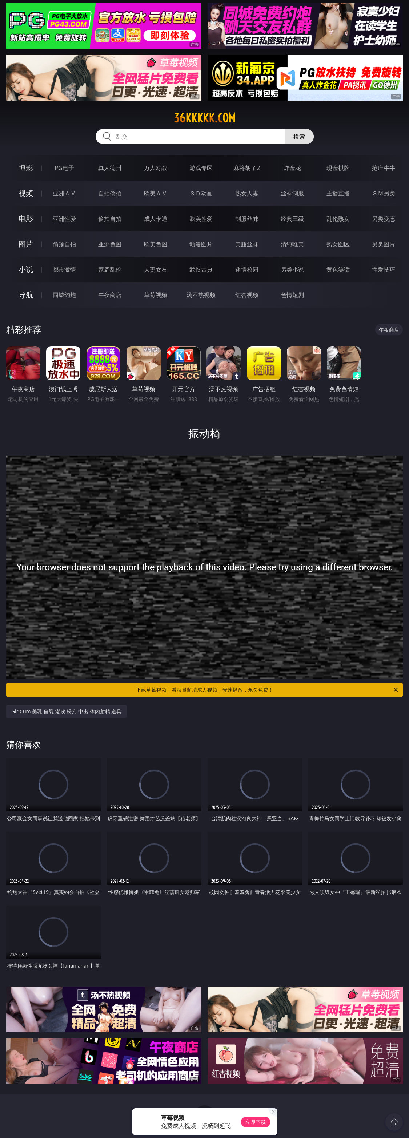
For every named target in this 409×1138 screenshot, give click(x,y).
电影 (26, 218)
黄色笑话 (338, 270)
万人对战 (155, 168)
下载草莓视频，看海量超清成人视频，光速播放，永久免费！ (268, 689)
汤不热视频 (201, 295)
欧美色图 (155, 244)
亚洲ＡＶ (64, 193)
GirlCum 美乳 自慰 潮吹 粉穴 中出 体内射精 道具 (66, 711)
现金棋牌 (338, 168)
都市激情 (64, 270)
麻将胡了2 (246, 168)
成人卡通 (155, 219)
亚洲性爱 (64, 219)
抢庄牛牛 (383, 168)
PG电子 (64, 168)
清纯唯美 (292, 244)
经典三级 (292, 219)
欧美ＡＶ (155, 193)
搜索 (299, 137)
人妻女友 (155, 270)
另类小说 (292, 270)
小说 (26, 269)
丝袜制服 (292, 193)
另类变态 (383, 219)
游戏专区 (201, 168)
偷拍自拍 (109, 219)
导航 (26, 295)
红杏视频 (246, 295)
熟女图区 (338, 244)
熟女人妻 (246, 193)
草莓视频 (155, 295)
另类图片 (383, 244)
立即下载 (255, 1121)
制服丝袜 (246, 219)
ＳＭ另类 (383, 193)
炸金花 (292, 168)
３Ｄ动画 (201, 193)
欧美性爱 (201, 219)
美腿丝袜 (246, 244)
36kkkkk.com (205, 118)
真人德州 (109, 168)
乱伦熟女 (338, 219)
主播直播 (338, 193)
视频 (26, 193)
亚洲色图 (109, 244)
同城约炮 (64, 295)
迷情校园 (246, 270)
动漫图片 (201, 244)
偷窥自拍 (64, 244)
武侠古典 (201, 270)
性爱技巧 (383, 270)
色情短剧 (292, 295)
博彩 (26, 168)
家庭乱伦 (109, 270)
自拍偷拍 (109, 193)
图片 (26, 244)
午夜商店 (109, 295)
